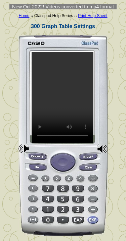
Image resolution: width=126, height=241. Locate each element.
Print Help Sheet (92, 15)
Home (23, 15)
